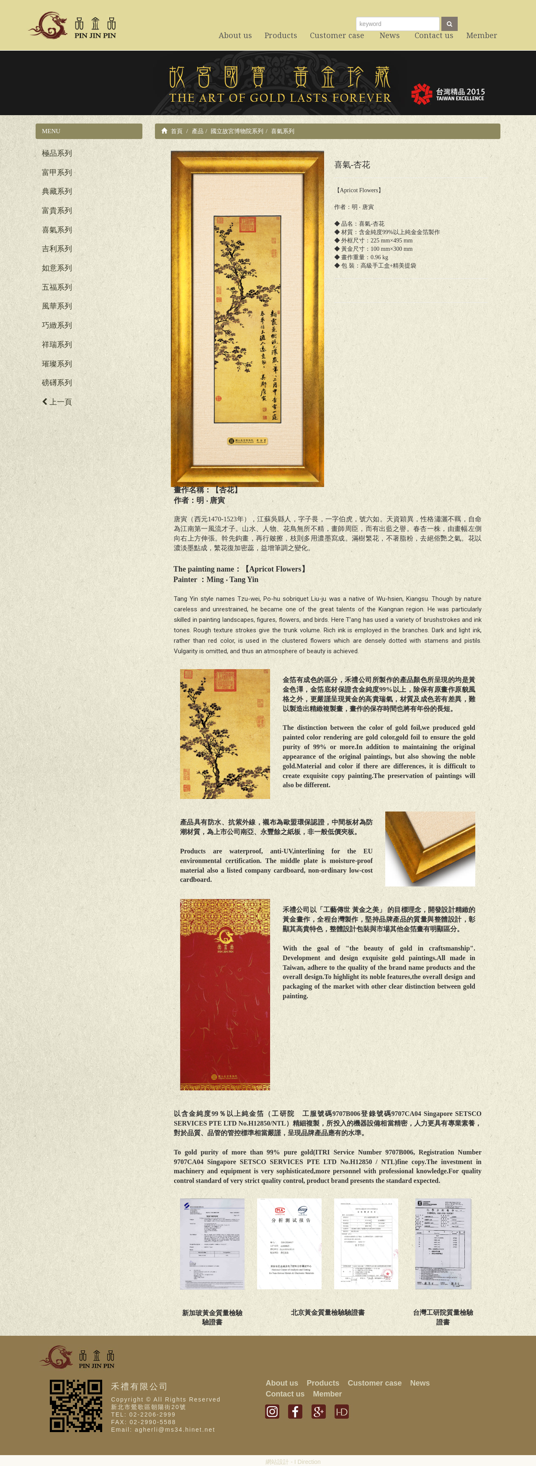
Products (323, 1383)
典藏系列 (57, 191)
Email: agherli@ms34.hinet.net (163, 1429)
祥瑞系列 (57, 344)
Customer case (375, 1383)
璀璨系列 (57, 364)
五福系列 (57, 287)
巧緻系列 (57, 325)
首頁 (172, 131)
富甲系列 (57, 172)
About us (281, 1383)
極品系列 (57, 153)
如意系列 (57, 268)
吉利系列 (57, 249)
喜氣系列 (57, 230)
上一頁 (57, 402)
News (420, 1383)
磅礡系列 (57, 383)
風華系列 (57, 306)
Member (327, 1394)
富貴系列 (57, 210)
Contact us (284, 1394)
